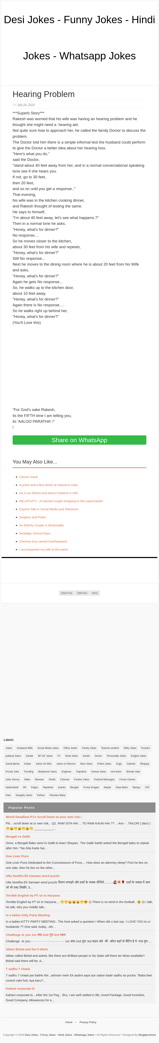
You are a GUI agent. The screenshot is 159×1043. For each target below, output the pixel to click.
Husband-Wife (25, 748)
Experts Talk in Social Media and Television (48, 509)
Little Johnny (12, 779)
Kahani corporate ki (20, 988)
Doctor (98, 755)
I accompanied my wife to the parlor (43, 549)
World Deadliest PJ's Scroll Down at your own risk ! (44, 817)
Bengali (74, 787)
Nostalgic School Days (34, 533)
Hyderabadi (12, 787)
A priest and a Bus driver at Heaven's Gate (48, 485)
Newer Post (66, 593)
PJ (58, 755)
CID (147, 787)
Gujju (119, 763)
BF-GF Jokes (45, 755)
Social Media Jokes (48, 748)
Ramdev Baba (57, 795)
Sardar (29, 755)
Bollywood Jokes (47, 771)
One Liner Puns (17, 856)
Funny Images (91, 787)
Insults (86, 755)
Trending (29, 771)
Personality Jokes (116, 755)
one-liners (116, 771)
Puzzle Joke (12, 771)
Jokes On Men (44, 763)
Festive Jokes (81, 779)
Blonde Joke (133, 771)
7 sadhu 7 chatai (18, 969)
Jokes (9, 748)
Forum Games (127, 779)
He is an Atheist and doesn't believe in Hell (48, 493)
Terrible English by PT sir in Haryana (33, 895)
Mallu (27, 779)
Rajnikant (48, 787)
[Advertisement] (35, 670)
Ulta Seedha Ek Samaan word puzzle (33, 876)
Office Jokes (70, 748)
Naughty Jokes (24, 795)
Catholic (130, 763)
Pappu (34, 787)
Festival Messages (104, 779)
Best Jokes (86, 763)
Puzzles (145, 748)
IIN (24, 787)
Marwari (39, 779)
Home (95, 593)
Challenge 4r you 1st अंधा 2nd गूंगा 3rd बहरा (36, 934)
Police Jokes (104, 763)
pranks (61, 787)
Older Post (82, 593)
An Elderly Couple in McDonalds (41, 525)
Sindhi (52, 779)
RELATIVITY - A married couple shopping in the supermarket (61, 501)
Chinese (64, 779)
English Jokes (138, 755)
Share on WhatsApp (79, 440)
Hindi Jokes (71, 755)
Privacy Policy (88, 1022)
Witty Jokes (130, 748)
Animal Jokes (98, 771)
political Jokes (13, 755)
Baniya (136, 787)
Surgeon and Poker (32, 517)
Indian (27, 763)
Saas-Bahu (122, 787)
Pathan (41, 795)
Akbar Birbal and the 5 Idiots (27, 949)
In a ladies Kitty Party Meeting (28, 915)
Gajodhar (81, 771)
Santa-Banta (12, 763)
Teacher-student (110, 748)
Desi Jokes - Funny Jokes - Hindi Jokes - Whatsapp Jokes (59, 1034)
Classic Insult (28, 477)
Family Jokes (89, 748)
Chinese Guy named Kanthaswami (43, 541)
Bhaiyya (144, 763)
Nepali (107, 787)
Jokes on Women (66, 763)
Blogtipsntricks (147, 1034)
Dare (8, 795)
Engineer (66, 771)
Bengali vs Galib (18, 836)
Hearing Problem (44, 94)
